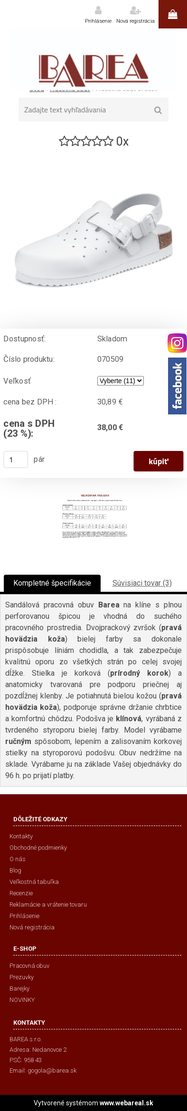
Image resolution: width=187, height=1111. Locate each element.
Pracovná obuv (29, 965)
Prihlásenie (98, 21)
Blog (15, 870)
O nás (17, 859)
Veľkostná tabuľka (34, 881)
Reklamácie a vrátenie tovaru (48, 904)
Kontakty (21, 836)
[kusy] (15, 459)
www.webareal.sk (126, 1103)
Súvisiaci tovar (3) (142, 583)
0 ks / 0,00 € (173, 14)
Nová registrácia (135, 21)
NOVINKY (22, 999)
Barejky (19, 988)
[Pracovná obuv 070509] (93, 153)
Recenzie (21, 893)
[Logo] (93, 59)
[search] (158, 110)
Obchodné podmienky (38, 847)
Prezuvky (21, 977)
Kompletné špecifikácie (52, 583)
